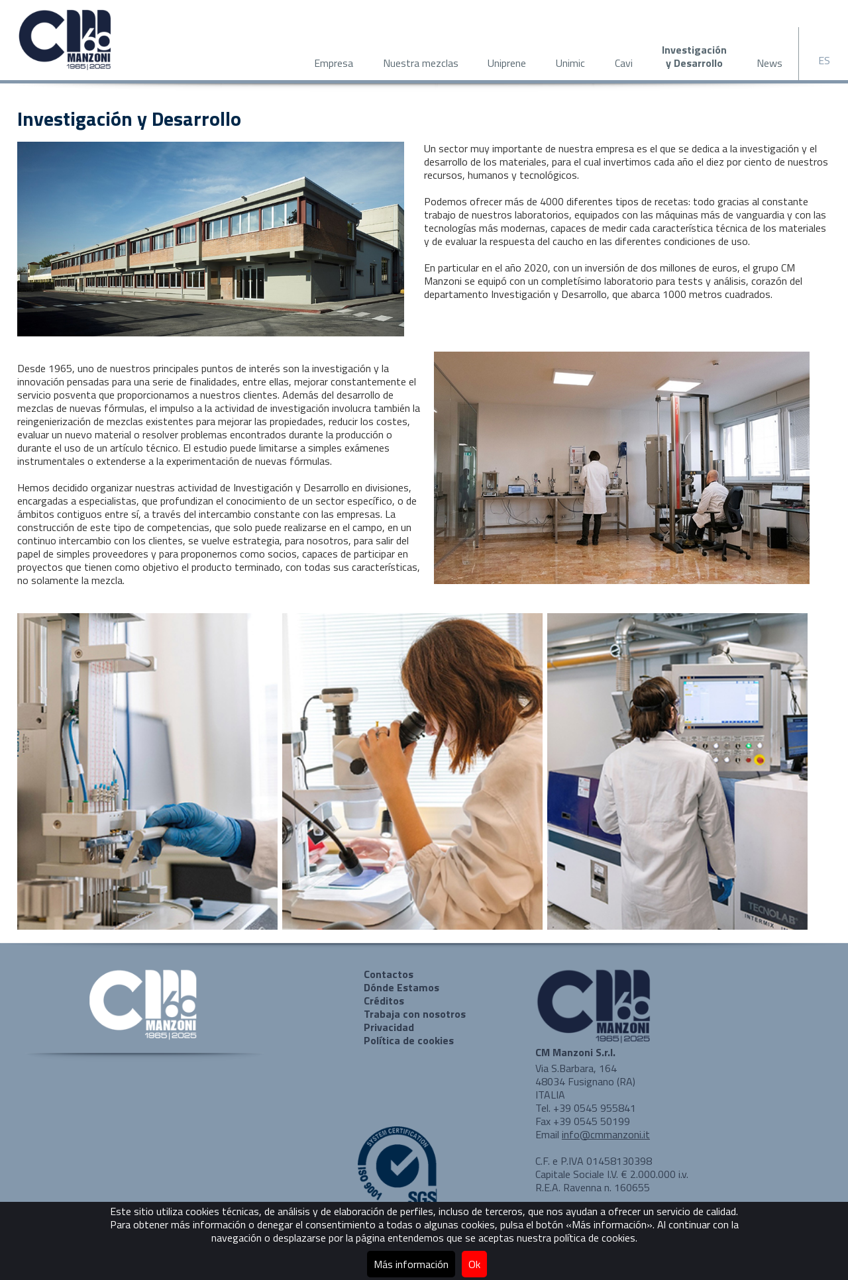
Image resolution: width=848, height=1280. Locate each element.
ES (824, 60)
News (769, 63)
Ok (474, 1264)
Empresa (333, 63)
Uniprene (507, 63)
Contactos (388, 974)
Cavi (624, 63)
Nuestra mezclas (420, 63)
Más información (411, 1264)
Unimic (570, 63)
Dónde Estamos (401, 987)
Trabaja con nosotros (415, 1013)
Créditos (384, 1000)
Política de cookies (409, 1040)
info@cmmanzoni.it (606, 1134)
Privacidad (389, 1027)
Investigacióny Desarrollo (694, 56)
